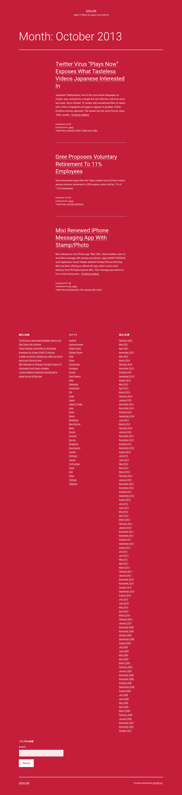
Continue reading (80, 114)
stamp (99, 290)
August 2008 (125, 691)
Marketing (73, 420)
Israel (71, 396)
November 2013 (126, 440)
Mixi (94, 290)
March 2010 (124, 615)
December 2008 (126, 675)
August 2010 (125, 595)
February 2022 (125, 340)
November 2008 (126, 679)
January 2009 (125, 671)
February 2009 (125, 667)
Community (74, 364)
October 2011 (125, 539)
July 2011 (123, 551)
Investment (74, 388)
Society (72, 452)
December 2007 (126, 723)
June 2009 (124, 651)
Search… (23, 747)
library (72, 416)
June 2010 (124, 603)
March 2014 (124, 424)
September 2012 (126, 496)
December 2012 (126, 484)
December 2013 (126, 436)
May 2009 (123, 655)
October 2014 (125, 412)
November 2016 (126, 352)
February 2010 (125, 619)
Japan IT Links (75, 404)
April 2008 (123, 707)
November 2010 (126, 583)
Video (95, 130)
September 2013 (126, 448)
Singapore (73, 444)
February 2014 (125, 428)
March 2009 (124, 663)
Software (73, 456)
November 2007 (126, 727)
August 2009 (125, 643)
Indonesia (73, 384)
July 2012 (123, 504)
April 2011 (123, 563)
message (87, 290)
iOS (69, 286)
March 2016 (124, 360)
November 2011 (126, 535)
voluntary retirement (75, 204)
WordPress (157, 783)
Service (72, 440)
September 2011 (126, 543)
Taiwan (72, 460)
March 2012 (124, 519)
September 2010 (126, 591)
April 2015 (123, 388)
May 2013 (123, 464)
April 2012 (123, 515)
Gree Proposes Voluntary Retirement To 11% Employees (86, 164)
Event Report (75, 376)
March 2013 (124, 472)
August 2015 (125, 380)
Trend (71, 468)
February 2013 (125, 476)
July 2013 (123, 456)
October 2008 (125, 683)
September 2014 (126, 416)
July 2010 (123, 599)
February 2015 (125, 396)
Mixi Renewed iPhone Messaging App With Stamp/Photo (82, 237)
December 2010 (126, 579)
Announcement (76, 344)
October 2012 (125, 492)
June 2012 (124, 508)
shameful (70, 130)
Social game (74, 448)
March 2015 (124, 392)
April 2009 (123, 659)
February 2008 (125, 715)
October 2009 (125, 635)
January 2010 (125, 623)
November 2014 (126, 408)
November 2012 (126, 488)
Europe (72, 372)
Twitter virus (87, 130)
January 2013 (125, 480)
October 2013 (125, 444)
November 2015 (126, 368)
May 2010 (123, 607)
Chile (71, 356)
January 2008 (125, 719)
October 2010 (125, 587)
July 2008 (123, 695)
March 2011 (124, 567)
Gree (64, 204)
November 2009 (126, 631)
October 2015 (125, 372)
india (71, 380)
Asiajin (91, 11)
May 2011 (123, 559)
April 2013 (123, 468)
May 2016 (123, 356)
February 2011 (125, 571)
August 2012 (125, 500)
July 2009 (123, 647)
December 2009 (126, 627)
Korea (71, 412)
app (63, 290)
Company (73, 368)
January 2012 (125, 527)
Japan (70, 127)
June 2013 (124, 460)
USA (71, 472)
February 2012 (125, 524)
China (71, 360)
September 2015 (126, 376)
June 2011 (124, 555)
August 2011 (125, 547)
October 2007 (125, 731)
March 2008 (124, 711)
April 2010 (123, 611)
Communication (72, 290)
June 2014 (124, 420)
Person (72, 432)
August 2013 (125, 452)
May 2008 (123, 703)
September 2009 (126, 639)
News (71, 428)
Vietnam (73, 480)
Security (72, 436)
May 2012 (123, 512)
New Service (74, 424)
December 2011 (126, 531)
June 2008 (124, 699)
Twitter (78, 130)
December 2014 (126, 404)
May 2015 (123, 384)
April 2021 (123, 348)
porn (64, 130)
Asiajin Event (75, 348)
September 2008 (126, 687)
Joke (71, 408)
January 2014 (125, 432)
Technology (74, 464)
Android (72, 340)
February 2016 (125, 364)
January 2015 (125, 400)
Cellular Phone (75, 352)
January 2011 (125, 575)
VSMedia (73, 484)
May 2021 (123, 344)
